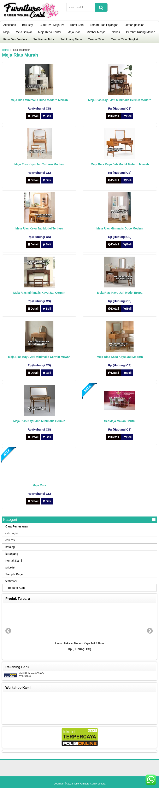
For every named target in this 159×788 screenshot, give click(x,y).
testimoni (11, 581)
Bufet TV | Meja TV (52, 25)
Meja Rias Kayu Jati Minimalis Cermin (39, 421)
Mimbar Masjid (96, 32)
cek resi (10, 540)
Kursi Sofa (77, 25)
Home (5, 49)
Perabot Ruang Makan (140, 32)
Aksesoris (9, 25)
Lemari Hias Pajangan (104, 25)
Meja (6, 32)
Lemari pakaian (135, 25)
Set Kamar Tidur (43, 39)
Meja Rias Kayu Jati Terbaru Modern (39, 164)
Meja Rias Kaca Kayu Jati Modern (120, 356)
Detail (33, 116)
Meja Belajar (24, 32)
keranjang (11, 553)
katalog (10, 547)
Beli (46, 116)
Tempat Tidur (96, 39)
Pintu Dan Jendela (15, 39)
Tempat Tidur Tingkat (124, 39)
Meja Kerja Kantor (49, 32)
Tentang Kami (16, 587)
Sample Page (14, 574)
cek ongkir (12, 533)
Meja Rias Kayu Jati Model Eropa (119, 292)
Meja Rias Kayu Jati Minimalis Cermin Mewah (39, 356)
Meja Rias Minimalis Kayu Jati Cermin (39, 292)
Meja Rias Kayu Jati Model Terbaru (39, 228)
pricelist (10, 567)
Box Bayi (28, 25)
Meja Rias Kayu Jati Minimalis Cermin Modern (119, 100)
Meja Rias (73, 32)
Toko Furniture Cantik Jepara (89, 783)
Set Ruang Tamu (71, 39)
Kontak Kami (13, 560)
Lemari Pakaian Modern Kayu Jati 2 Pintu (79, 643)
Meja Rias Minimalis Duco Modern (119, 228)
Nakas (116, 32)
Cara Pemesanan (16, 526)
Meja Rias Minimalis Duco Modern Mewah (39, 100)
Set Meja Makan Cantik (119, 421)
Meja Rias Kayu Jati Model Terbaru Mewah (120, 164)
